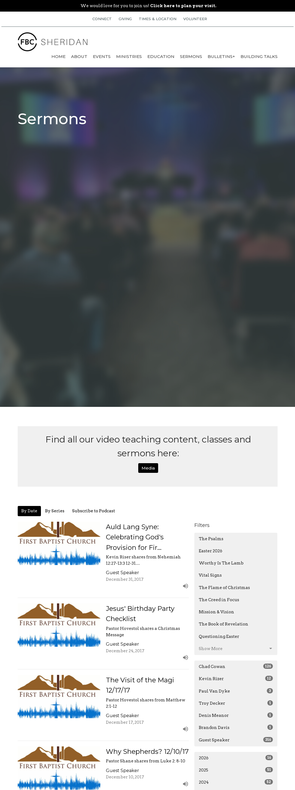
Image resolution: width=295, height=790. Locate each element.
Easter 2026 (210, 550)
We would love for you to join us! (148, 5)
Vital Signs (210, 575)
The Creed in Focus (219, 599)
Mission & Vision (216, 611)
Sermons (191, 56)
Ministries (129, 56)
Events (102, 56)
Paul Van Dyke (236, 691)
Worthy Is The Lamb (221, 563)
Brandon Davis (236, 727)
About (79, 56)
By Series (54, 510)
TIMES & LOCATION (157, 19)
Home (58, 56)
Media (148, 468)
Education (160, 56)
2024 (236, 782)
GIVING (125, 19)
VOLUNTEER (195, 19)
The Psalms (211, 538)
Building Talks (259, 56)
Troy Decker (236, 703)
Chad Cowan (236, 666)
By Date (29, 510)
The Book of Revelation (223, 624)
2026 (236, 757)
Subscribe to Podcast (93, 510)
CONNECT (102, 19)
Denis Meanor (236, 715)
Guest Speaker (236, 740)
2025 (236, 770)
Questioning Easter (219, 636)
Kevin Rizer (236, 678)
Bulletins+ (221, 56)
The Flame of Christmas (224, 587)
